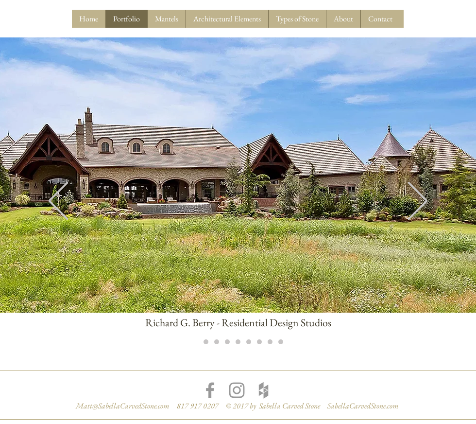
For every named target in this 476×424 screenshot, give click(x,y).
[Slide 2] (206, 341)
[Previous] (58, 201)
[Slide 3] (216, 341)
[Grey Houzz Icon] (263, 390)
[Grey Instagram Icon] (236, 390)
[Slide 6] (248, 341)
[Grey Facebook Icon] (210, 390)
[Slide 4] (227, 341)
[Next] (417, 201)
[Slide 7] (259, 341)
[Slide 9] (280, 341)
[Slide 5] (238, 341)
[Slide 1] (195, 341)
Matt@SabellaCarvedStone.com (123, 406)
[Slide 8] (270, 341)
